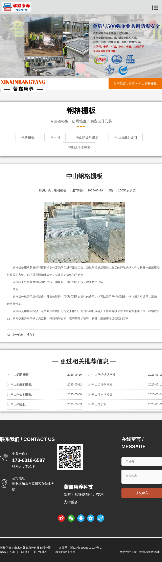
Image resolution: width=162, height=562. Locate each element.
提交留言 (141, 493)
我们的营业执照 (65, 551)
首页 (132, 83)
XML (12, 551)
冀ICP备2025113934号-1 (86, 547)
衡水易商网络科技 (150, 551)
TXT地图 (24, 551)
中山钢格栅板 (148, 83)
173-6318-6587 (28, 460)
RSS (3, 551)
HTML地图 (40, 551)
